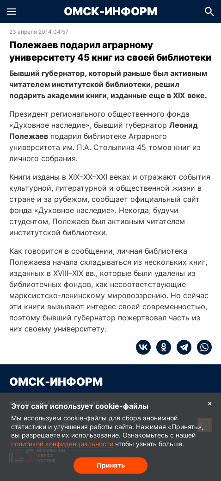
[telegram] (181, 347)
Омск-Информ (110, 11)
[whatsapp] (201, 347)
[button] (11, 11)
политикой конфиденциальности (62, 444)
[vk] (143, 347)
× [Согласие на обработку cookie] (210, 403)
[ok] (161, 347)
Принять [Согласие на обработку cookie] (111, 465)
